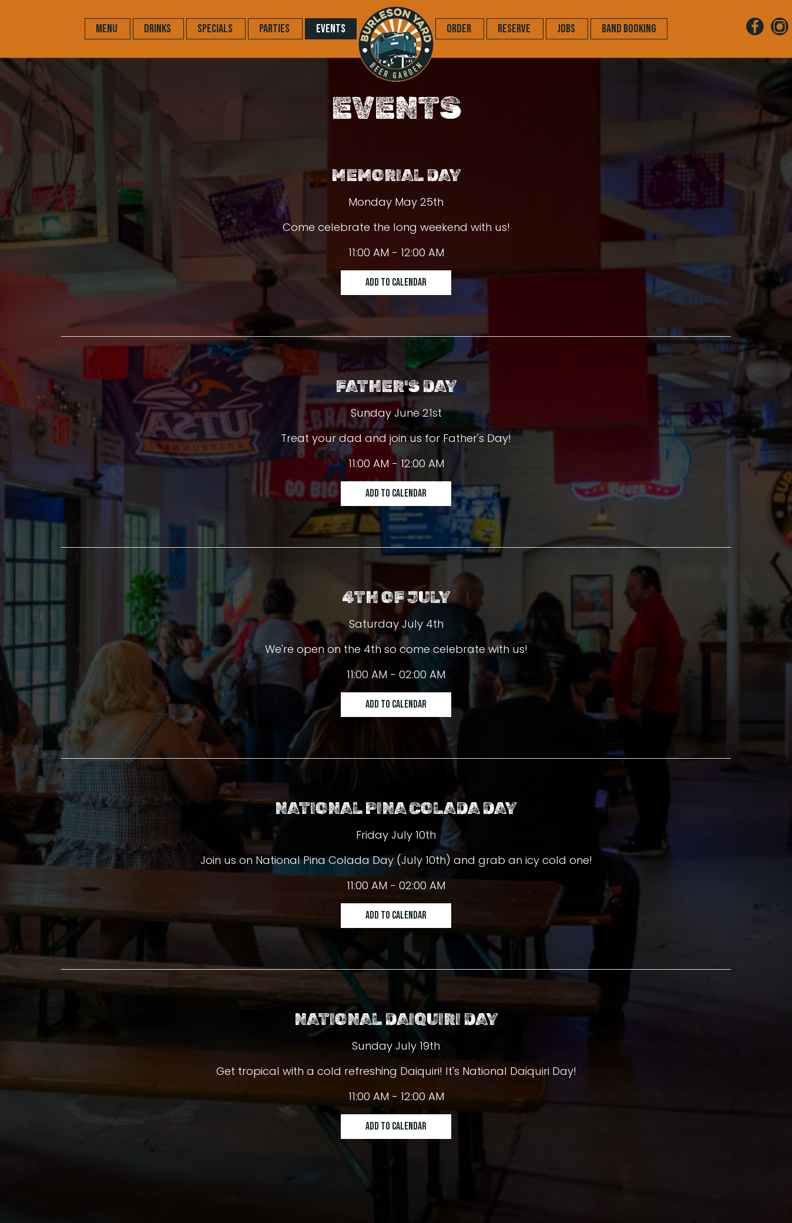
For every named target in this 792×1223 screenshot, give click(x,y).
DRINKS (158, 29)
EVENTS (330, 29)
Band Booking (629, 29)
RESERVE (515, 29)
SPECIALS (215, 29)
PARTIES (275, 29)
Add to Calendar (396, 282)
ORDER (460, 29)
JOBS (567, 29)
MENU (107, 29)
